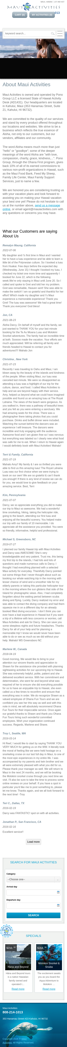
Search (33, 915)
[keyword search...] (27, 33)
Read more (18, 989)
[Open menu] (60, 33)
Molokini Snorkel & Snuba (49, 965)
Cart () (20, 15)
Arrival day (11, 886)
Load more (33, 841)
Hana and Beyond (18, 966)
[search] (52, 33)
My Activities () (42, 15)
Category (10, 874)
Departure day (13, 900)
